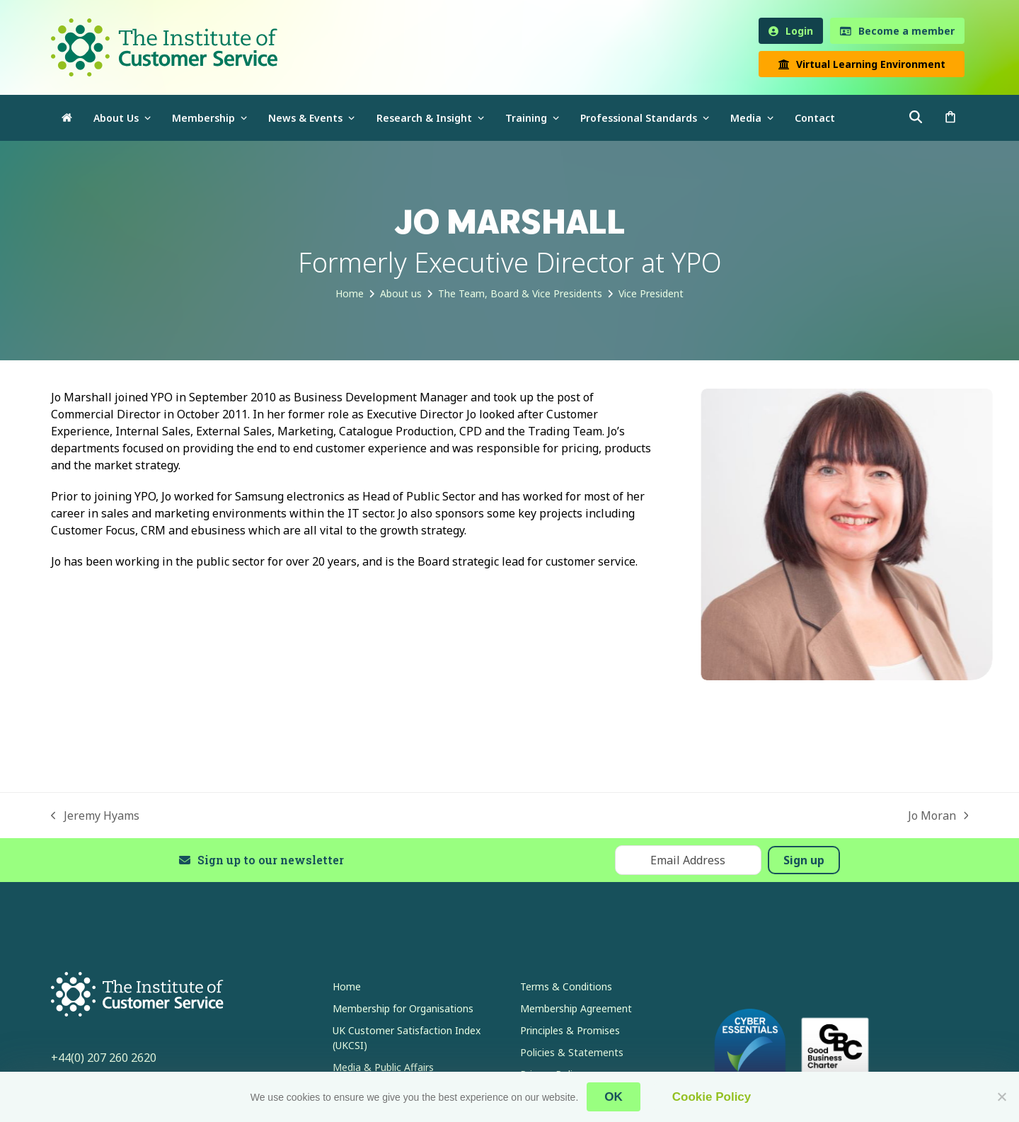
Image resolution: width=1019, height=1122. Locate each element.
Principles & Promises (570, 1030)
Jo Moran (938, 816)
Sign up (803, 860)
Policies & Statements (571, 1052)
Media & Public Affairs (383, 1067)
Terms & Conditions (566, 986)
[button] (950, 118)
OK (613, 1097)
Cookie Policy (711, 1097)
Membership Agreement (576, 1008)
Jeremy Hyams (95, 816)
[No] (1001, 1096)
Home (347, 986)
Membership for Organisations (403, 1008)
